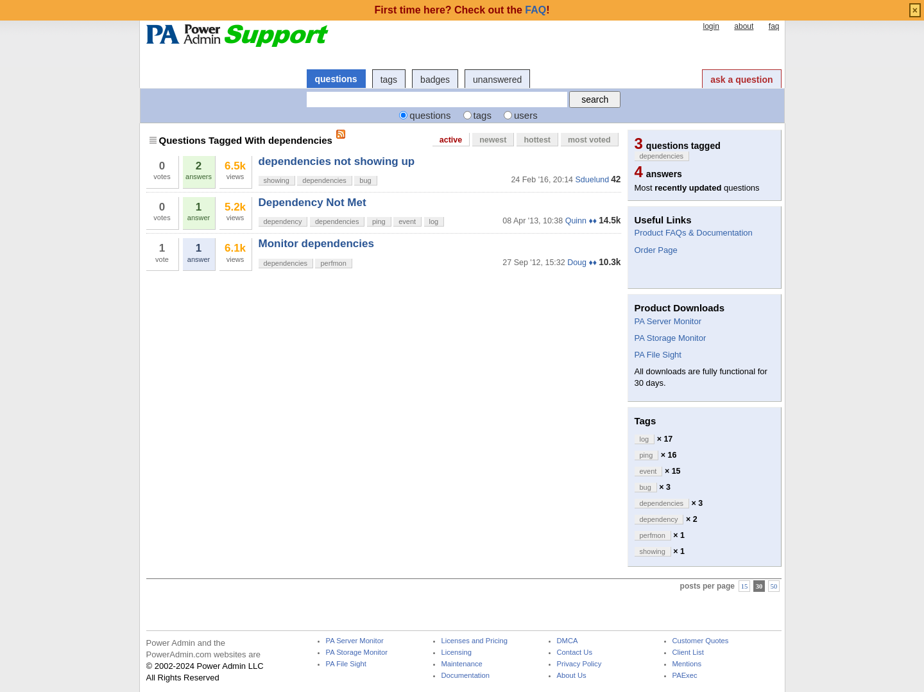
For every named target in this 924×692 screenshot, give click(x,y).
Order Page (656, 250)
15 (744, 586)
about (743, 26)
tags (389, 79)
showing (276, 180)
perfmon (333, 263)
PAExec (684, 675)
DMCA (567, 640)
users (526, 115)
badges (435, 79)
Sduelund (593, 179)
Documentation (465, 675)
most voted (589, 139)
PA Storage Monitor (670, 338)
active (451, 139)
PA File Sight (658, 354)
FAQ (535, 9)
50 (774, 586)
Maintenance (462, 664)
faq (774, 26)
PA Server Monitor (668, 321)
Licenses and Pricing (474, 640)
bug (365, 180)
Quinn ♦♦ (581, 220)
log (434, 221)
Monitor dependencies (316, 244)
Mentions (687, 664)
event (407, 221)
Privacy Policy (579, 664)
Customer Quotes (700, 640)
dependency (283, 221)
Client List (688, 652)
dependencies (324, 180)
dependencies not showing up (337, 161)
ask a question (741, 79)
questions (336, 79)
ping (379, 221)
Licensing (456, 652)
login (711, 26)
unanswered (497, 79)
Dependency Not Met (312, 202)
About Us (571, 675)
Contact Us (575, 652)
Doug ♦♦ (582, 262)
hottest (537, 139)
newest (492, 139)
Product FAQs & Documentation (694, 233)
